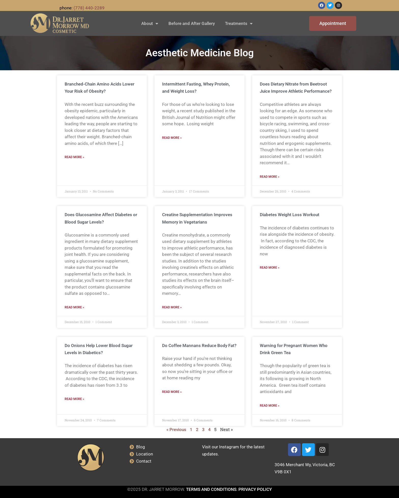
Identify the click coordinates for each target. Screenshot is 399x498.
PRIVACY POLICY (255, 489)
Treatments (239, 23)
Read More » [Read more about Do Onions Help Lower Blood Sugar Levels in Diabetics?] (74, 399)
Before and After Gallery (191, 23)
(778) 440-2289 (89, 7)
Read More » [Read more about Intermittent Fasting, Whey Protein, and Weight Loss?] (172, 138)
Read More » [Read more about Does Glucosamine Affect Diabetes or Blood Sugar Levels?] (74, 307)
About (149, 23)
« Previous (176, 429)
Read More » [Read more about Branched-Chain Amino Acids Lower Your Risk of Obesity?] (74, 157)
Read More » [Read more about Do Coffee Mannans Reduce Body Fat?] (172, 392)
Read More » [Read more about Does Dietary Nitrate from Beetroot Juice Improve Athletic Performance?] (269, 176)
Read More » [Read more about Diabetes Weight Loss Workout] (269, 267)
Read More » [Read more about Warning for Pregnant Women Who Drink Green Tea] (269, 405)
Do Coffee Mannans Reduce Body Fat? (199, 345)
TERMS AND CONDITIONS (211, 489)
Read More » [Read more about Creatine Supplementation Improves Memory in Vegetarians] (172, 307)
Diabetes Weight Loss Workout (289, 214)
